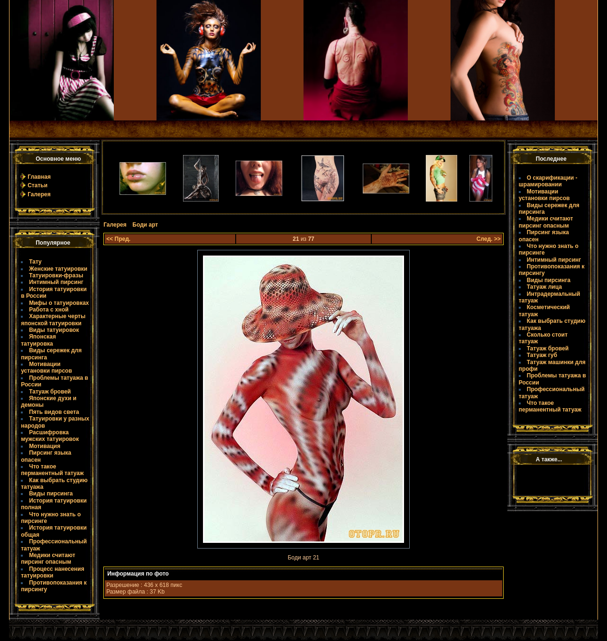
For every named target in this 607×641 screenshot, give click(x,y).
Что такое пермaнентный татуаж (52, 469)
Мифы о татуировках (59, 303)
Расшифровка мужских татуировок (50, 435)
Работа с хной (48, 309)
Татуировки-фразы (56, 275)
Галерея (39, 194)
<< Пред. (118, 239)
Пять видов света (54, 412)
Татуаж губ (542, 355)
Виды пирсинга (51, 493)
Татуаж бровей (50, 391)
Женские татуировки (58, 269)
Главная (39, 177)
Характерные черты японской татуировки (53, 319)
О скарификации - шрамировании (548, 181)
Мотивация (44, 446)
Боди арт (145, 224)
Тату (35, 261)
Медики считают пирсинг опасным (48, 558)
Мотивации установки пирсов (46, 367)
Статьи (37, 185)
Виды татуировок (54, 330)
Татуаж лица (544, 287)
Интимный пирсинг (56, 282)
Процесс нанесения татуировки (52, 572)
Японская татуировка (38, 340)
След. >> (489, 239)
